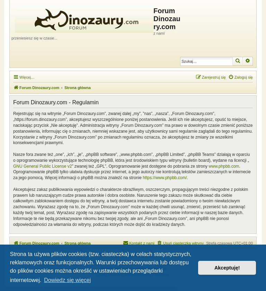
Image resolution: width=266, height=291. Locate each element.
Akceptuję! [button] (227, 268)
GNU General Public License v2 (42, 166)
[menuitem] (240, 77)
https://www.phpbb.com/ (165, 177)
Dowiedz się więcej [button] (67, 280)
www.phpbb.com (224, 166)
